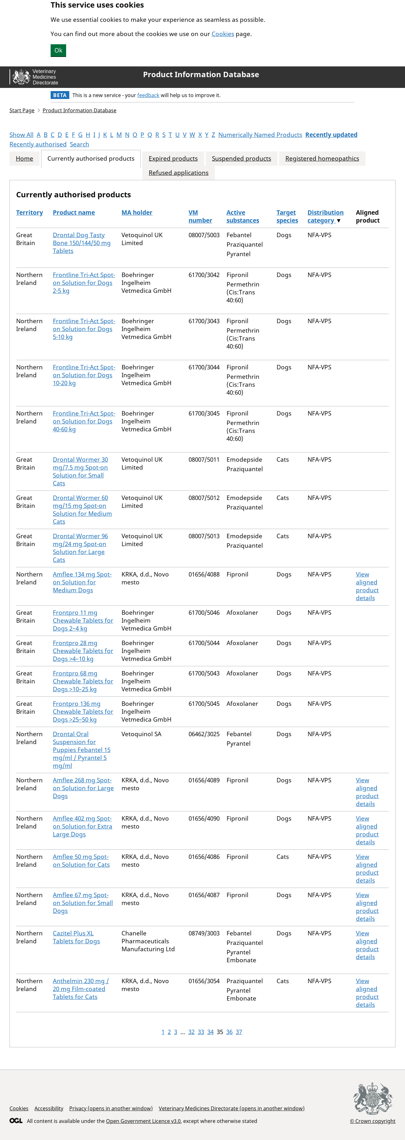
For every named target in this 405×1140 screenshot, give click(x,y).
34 (210, 1032)
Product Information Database (201, 74)
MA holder (137, 212)
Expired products (173, 159)
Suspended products (241, 159)
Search (79, 144)
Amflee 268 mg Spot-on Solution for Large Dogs (83, 788)
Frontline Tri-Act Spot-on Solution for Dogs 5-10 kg (84, 329)
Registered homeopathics (322, 159)
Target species (287, 216)
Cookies (223, 34)
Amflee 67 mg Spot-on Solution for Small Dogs (83, 903)
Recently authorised (38, 144)
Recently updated (331, 135)
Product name (74, 212)
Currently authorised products (90, 159)
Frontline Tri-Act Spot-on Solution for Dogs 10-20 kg (84, 375)
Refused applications (179, 173)
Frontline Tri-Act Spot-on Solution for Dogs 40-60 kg (84, 421)
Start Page (21, 110)
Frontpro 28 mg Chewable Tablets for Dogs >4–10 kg (83, 651)
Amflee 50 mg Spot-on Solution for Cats (81, 861)
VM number (200, 216)
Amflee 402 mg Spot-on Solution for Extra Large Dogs (82, 826)
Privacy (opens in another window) (111, 1108)
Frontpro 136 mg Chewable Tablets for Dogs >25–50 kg (83, 711)
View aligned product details (367, 586)
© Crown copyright (373, 1121)
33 (201, 1032)
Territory (29, 212)
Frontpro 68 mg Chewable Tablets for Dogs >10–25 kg (83, 681)
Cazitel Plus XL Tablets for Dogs (76, 937)
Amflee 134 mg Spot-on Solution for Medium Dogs (82, 582)
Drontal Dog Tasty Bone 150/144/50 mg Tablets (82, 243)
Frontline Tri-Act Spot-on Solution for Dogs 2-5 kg (84, 283)
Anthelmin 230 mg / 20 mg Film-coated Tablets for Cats (81, 989)
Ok (58, 50)
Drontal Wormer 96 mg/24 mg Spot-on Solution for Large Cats (80, 548)
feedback (148, 95)
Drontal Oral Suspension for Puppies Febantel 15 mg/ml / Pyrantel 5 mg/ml (81, 750)
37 (239, 1032)
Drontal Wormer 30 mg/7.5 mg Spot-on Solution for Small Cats (80, 471)
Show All (21, 135)
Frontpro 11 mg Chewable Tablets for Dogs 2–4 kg (83, 620)
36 (229, 1032)
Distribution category (326, 216)
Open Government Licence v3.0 (143, 1121)
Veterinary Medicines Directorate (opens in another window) (232, 1108)
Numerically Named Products (260, 135)
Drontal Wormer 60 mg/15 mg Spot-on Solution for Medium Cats (82, 510)
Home (24, 159)
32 (191, 1032)
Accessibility (48, 1108)
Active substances (243, 216)
